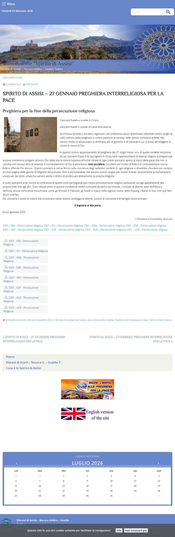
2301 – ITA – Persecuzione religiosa (63, 225)
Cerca (168, 11)
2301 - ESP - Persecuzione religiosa (21, 289)
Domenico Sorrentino (16, 320)
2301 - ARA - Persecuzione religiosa (21, 279)
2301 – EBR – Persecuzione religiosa (146, 225)
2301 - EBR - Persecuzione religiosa (21, 269)
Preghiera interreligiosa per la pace (131, 320)
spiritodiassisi (31, 84)
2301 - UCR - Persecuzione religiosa (21, 309)
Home (10, 357)
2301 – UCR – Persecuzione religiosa (146, 229)
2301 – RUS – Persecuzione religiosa (105, 229)
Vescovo (168, 320)
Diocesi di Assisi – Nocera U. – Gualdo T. (33, 362)
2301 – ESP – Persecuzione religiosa (64, 229)
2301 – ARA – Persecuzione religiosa (23, 229)
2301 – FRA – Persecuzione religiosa (23, 225)
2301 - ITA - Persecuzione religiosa (28, 251)
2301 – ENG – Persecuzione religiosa (104, 225)
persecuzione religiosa (103, 320)
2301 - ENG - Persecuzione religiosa (21, 259)
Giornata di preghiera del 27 (40, 320)
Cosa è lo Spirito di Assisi (23, 368)
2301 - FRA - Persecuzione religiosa (21, 242)
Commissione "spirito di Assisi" (37, 63)
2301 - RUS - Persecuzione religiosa (21, 299)
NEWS (5, 77)
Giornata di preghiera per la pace (70, 320)
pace (89, 320)
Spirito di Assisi (15, 77)
